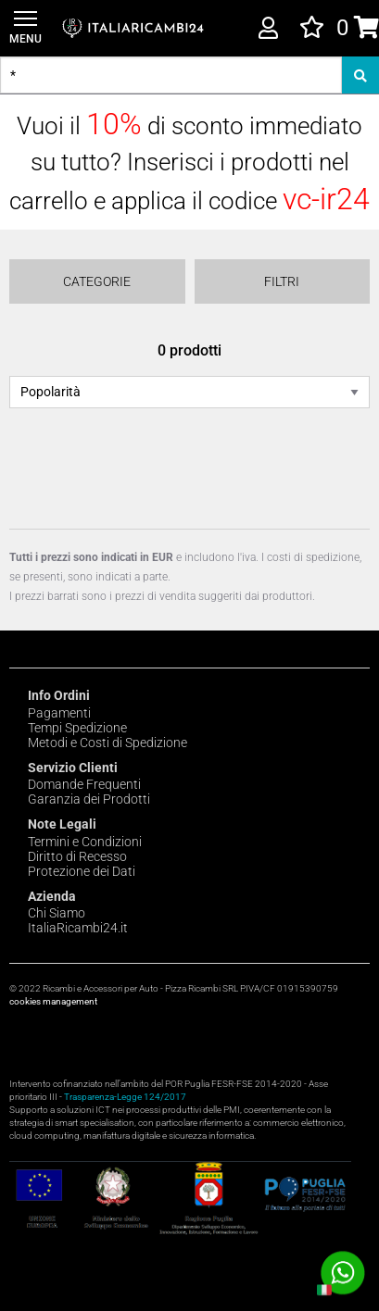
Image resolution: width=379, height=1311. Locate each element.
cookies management (53, 1001)
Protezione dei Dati (81, 871)
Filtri (281, 281)
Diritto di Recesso (77, 856)
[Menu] (25, 28)
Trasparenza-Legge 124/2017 (125, 1097)
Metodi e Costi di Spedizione (107, 742)
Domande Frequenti (84, 784)
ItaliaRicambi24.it (78, 927)
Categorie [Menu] (97, 281)
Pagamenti (59, 712)
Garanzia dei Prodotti (89, 799)
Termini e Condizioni (85, 841)
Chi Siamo (56, 912)
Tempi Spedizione (77, 727)
